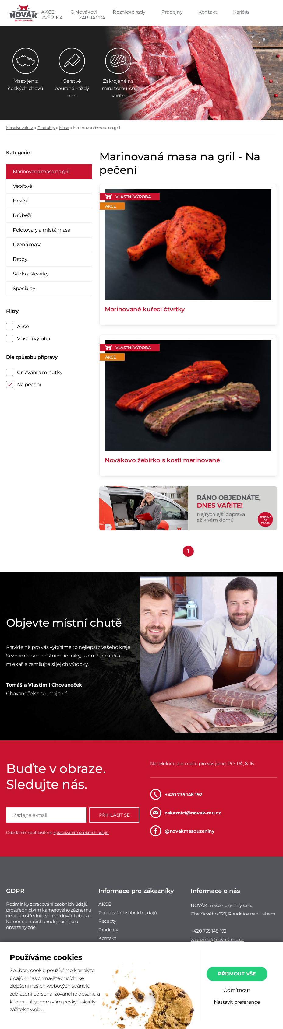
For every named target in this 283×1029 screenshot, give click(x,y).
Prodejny (172, 12)
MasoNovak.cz (19, 127)
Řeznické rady (130, 12)
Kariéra (241, 12)
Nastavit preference (237, 1002)
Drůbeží (22, 215)
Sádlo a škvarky (30, 274)
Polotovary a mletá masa (41, 230)
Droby (20, 259)
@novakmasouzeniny (182, 830)
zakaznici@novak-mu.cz (185, 812)
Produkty (46, 127)
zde (32, 927)
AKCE (48, 12)
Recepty (107, 921)
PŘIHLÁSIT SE (114, 815)
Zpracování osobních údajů (127, 912)
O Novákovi (84, 12)
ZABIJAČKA (92, 18)
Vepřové (22, 186)
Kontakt (208, 12)
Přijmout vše (237, 974)
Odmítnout (236, 990)
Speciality (24, 288)
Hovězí (21, 201)
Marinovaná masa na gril (96, 127)
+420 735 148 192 (176, 794)
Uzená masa (27, 244)
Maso (64, 127)
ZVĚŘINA (52, 18)
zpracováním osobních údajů (81, 832)
